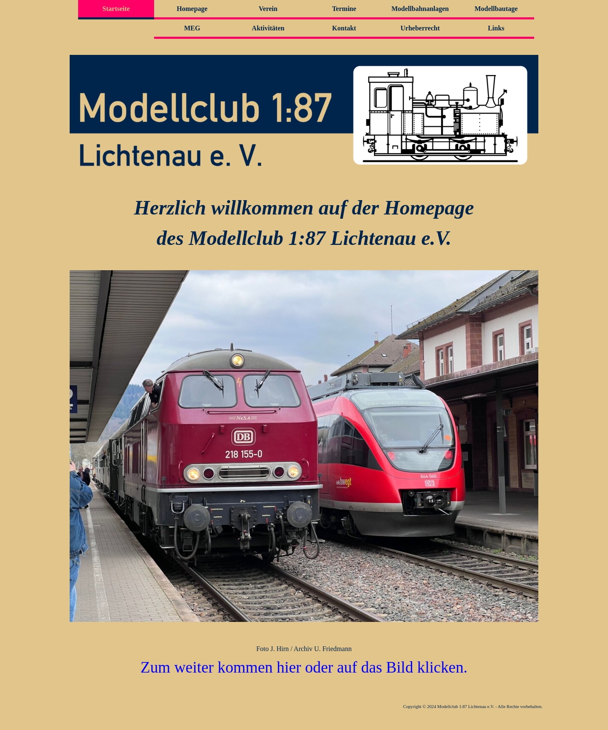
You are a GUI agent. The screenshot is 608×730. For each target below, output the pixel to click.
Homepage (192, 8)
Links (496, 28)
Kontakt (344, 28)
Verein (268, 8)
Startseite (116, 8)
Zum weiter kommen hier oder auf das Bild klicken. (304, 667)
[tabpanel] (304, 223)
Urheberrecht (420, 28)
